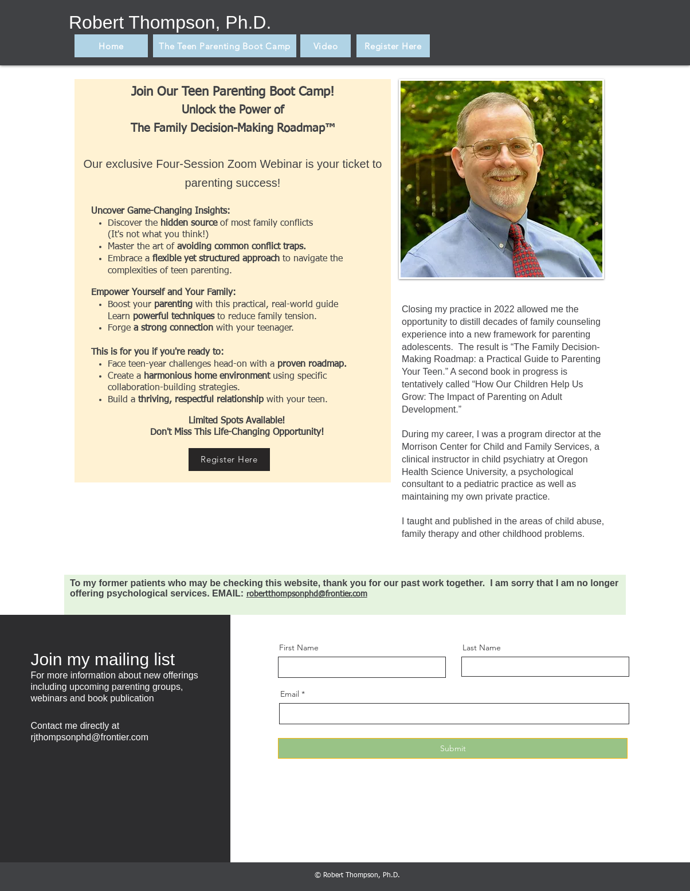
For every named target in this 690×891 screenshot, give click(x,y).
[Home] (111, 45)
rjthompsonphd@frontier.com (89, 737)
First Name (299, 647)
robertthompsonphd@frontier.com (306, 594)
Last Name (481, 647)
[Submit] (453, 748)
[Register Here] (393, 45)
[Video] (325, 45)
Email (289, 694)
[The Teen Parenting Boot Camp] (224, 45)
